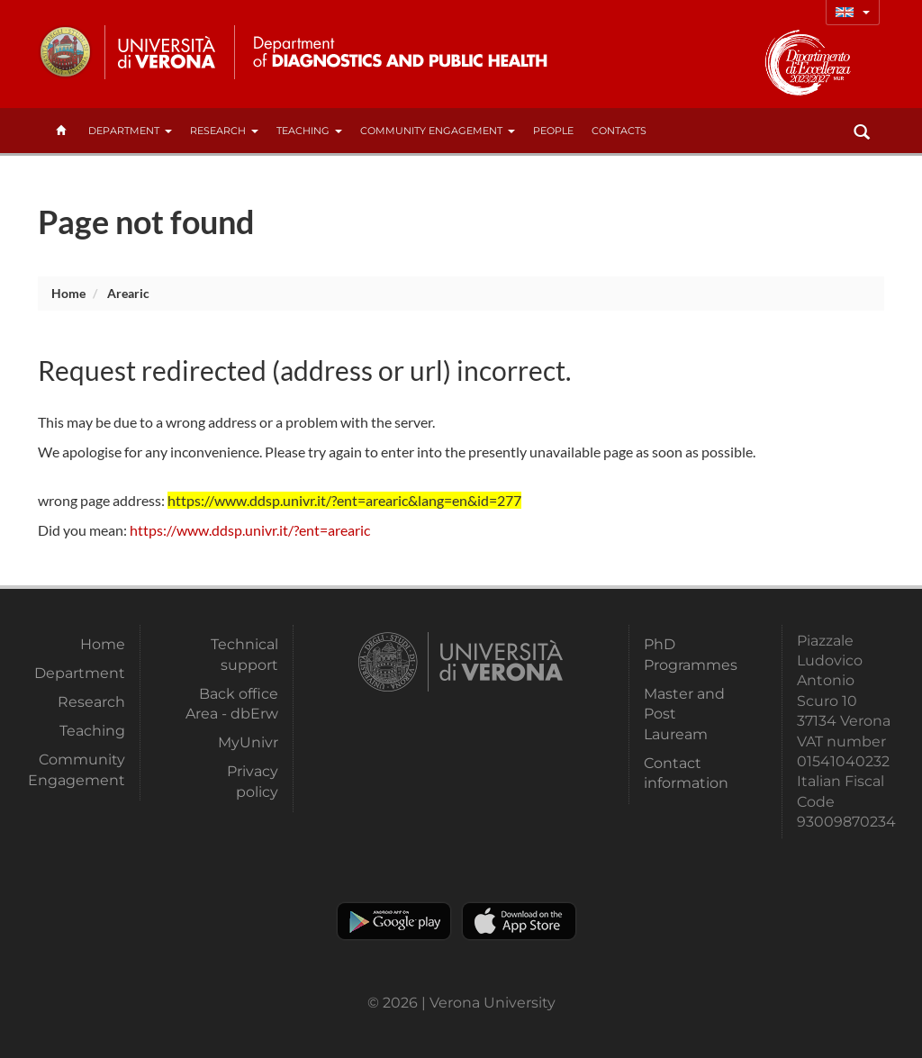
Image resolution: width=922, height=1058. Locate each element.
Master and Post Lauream (684, 714)
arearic (128, 293)
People (553, 130)
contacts (619, 130)
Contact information (686, 773)
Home (68, 293)
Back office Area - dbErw (231, 703)
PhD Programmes (690, 654)
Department (130, 130)
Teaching (309, 130)
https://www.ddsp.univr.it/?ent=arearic (250, 529)
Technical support (244, 654)
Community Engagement (437, 130)
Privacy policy (252, 781)
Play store (394, 921)
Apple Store (519, 921)
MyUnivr (248, 742)
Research (224, 130)
